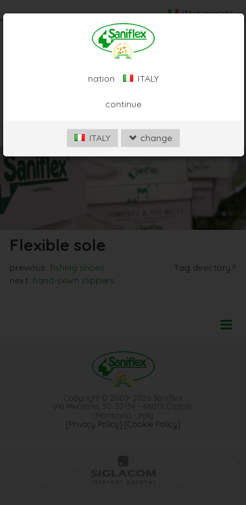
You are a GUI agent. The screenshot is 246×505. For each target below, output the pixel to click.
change (150, 138)
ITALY (92, 138)
